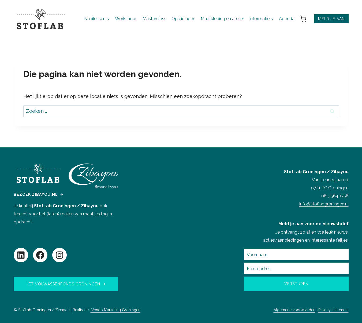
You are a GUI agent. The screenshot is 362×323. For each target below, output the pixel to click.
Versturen (296, 284)
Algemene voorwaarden (294, 310)
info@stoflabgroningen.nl (324, 203)
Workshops (126, 18)
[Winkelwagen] (306, 19)
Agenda (286, 18)
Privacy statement (333, 310)
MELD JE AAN (331, 19)
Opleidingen (183, 18)
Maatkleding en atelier (222, 18)
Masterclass (154, 18)
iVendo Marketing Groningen (115, 310)
